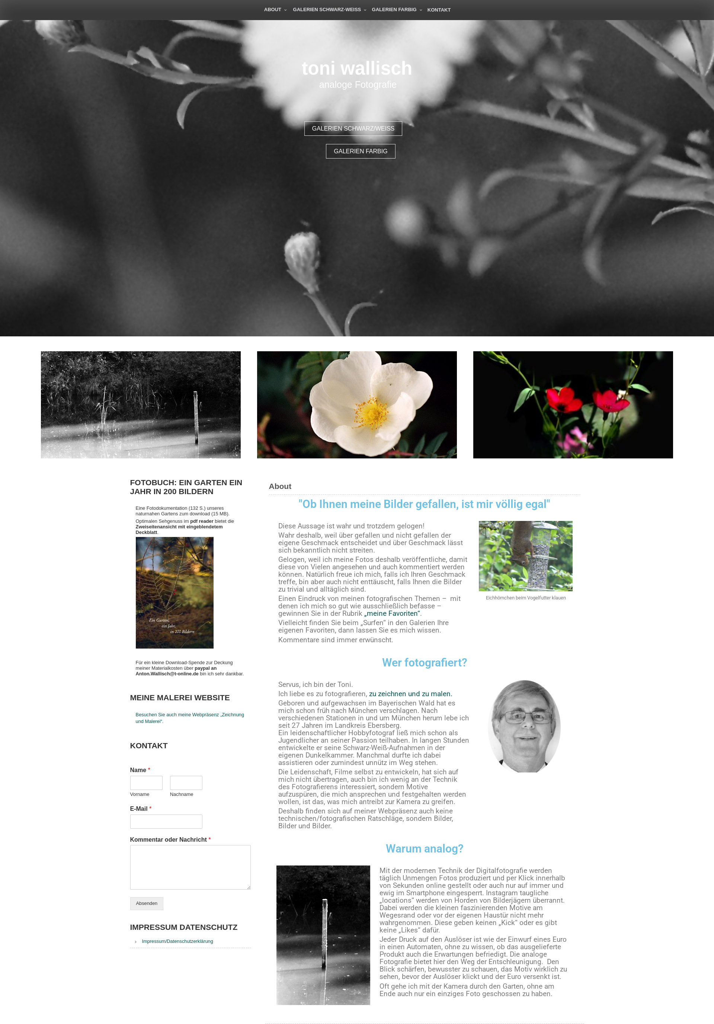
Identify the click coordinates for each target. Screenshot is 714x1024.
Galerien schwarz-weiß (327, 9)
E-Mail (141, 809)
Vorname (140, 794)
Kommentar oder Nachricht (170, 839)
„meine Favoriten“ (392, 613)
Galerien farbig (394, 9)
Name (140, 770)
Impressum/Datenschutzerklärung (177, 941)
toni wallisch (357, 68)
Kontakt (439, 10)
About (272, 9)
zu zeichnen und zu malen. (410, 694)
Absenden (147, 903)
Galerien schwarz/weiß (366, 128)
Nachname (181, 794)
